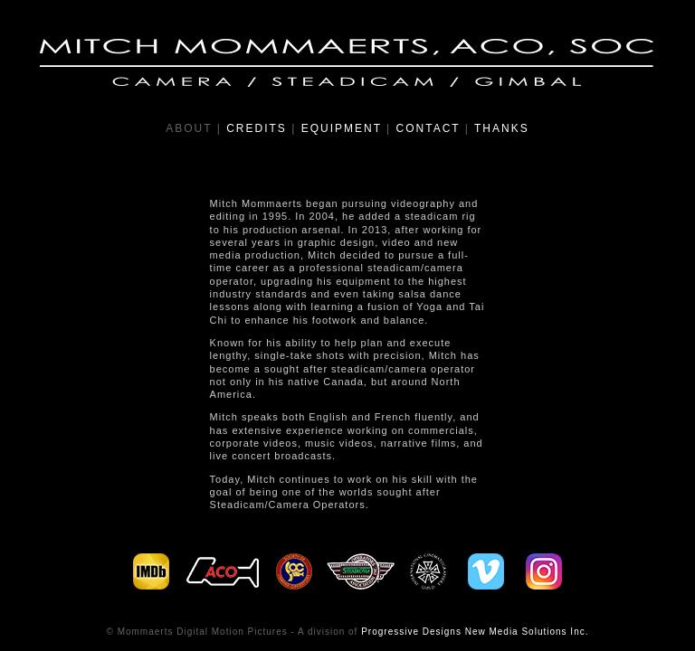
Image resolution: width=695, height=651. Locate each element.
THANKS (501, 128)
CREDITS (256, 128)
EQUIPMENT (341, 128)
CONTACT (428, 128)
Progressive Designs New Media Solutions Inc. (474, 632)
